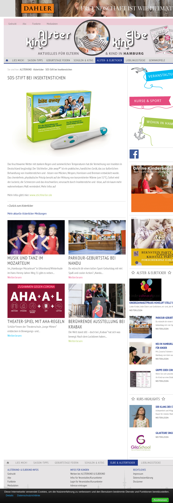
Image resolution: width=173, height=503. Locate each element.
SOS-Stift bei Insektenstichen (58, 69)
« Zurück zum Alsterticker (20, 205)
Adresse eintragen (78, 485)
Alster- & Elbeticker (109, 60)
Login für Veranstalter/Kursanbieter (86, 481)
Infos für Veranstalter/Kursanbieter (86, 477)
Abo (24, 23)
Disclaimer (138, 481)
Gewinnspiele (157, 60)
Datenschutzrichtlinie (28, 495)
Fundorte (36, 23)
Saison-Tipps (35, 60)
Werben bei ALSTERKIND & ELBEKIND (87, 473)
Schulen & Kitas (83, 60)
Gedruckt (12, 23)
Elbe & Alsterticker (123, 462)
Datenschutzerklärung (143, 477)
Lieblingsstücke (136, 60)
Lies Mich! (18, 60)
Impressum (138, 473)
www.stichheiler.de (41, 195)
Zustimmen (160, 500)
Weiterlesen (14, 277)
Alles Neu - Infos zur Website (65, 33)
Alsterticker (38, 69)
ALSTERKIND (26, 69)
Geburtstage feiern (58, 60)
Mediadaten (52, 23)
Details (9, 495)
